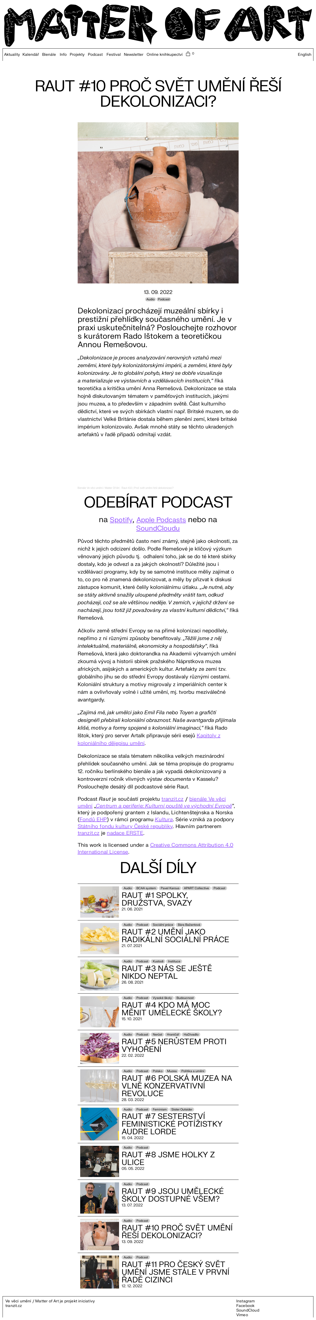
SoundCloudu (158, 528)
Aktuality (12, 54)
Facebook (245, 1305)
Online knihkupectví (165, 54)
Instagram (245, 1301)
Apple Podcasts (162, 520)
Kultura (164, 819)
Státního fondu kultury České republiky (125, 826)
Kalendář (30, 54)
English (304, 54)
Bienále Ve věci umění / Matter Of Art (99, 488)
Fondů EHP (93, 819)
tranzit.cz (172, 799)
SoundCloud (247, 1310)
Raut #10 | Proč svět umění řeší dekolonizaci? (148, 488)
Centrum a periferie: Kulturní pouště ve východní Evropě (164, 806)
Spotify (118, 520)
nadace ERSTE (125, 833)
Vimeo (242, 1315)
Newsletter (133, 54)
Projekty (77, 54)
